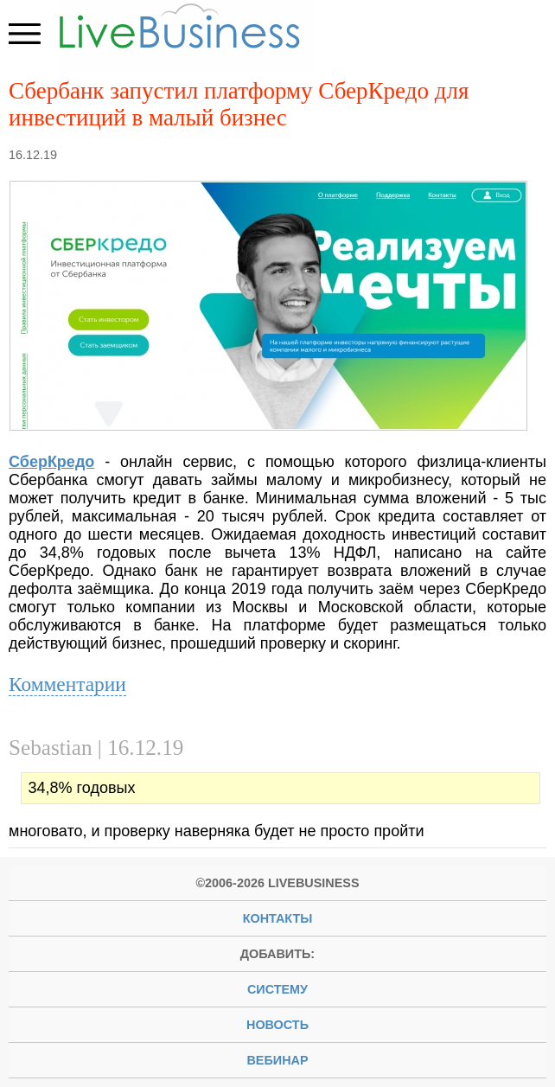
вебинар (277, 1060)
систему (277, 989)
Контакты (278, 918)
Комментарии (67, 684)
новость (277, 1025)
